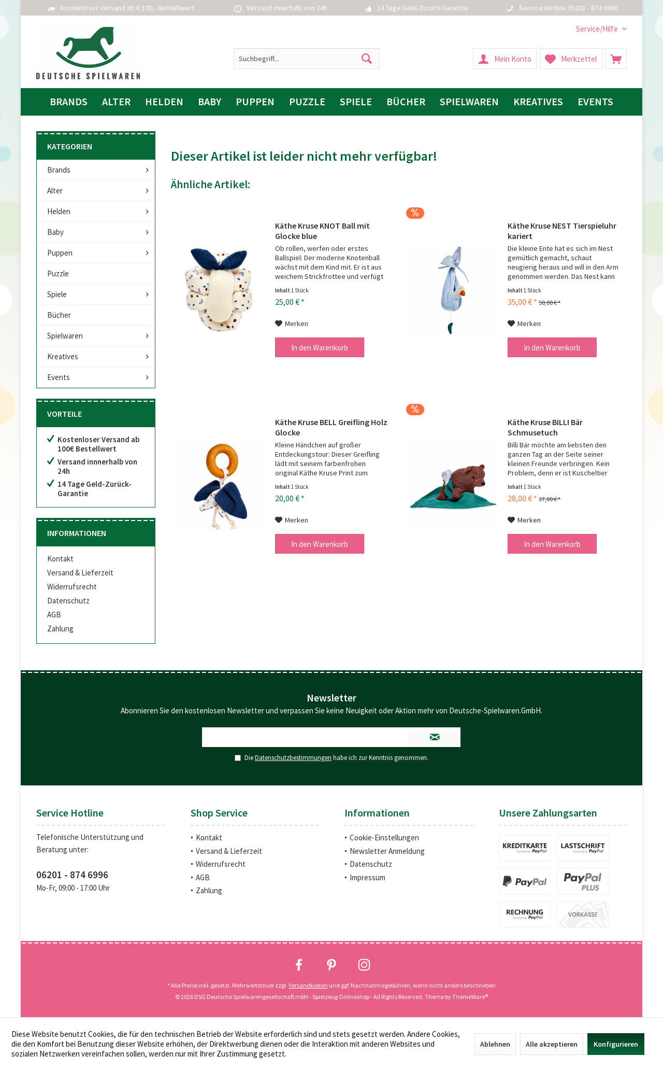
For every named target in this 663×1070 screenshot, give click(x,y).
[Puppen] (255, 102)
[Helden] (164, 102)
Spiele (57, 294)
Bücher (59, 315)
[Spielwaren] (469, 102)
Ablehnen (495, 1044)
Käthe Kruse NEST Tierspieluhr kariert (562, 230)
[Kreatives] (538, 102)
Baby (55, 232)
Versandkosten (308, 985)
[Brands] (68, 102)
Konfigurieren (616, 1044)
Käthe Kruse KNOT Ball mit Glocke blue (322, 230)
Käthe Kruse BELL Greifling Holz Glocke (331, 427)
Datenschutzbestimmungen (293, 757)
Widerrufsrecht (72, 587)
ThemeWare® (470, 997)
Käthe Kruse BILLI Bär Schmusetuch (545, 427)
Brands (58, 170)
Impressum (367, 877)
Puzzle (58, 273)
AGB (54, 615)
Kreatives (62, 356)
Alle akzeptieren (552, 1044)
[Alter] (116, 102)
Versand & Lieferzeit (80, 573)
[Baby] (209, 102)
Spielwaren (65, 336)
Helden (58, 211)
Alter (55, 190)
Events (58, 377)
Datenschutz (68, 601)
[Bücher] (406, 102)
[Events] (595, 102)
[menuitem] (597, 28)
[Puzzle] (307, 102)
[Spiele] (356, 102)
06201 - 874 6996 (72, 874)
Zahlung (60, 628)
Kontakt (60, 559)
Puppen (60, 253)
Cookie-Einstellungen (384, 837)
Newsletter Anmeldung (387, 851)
